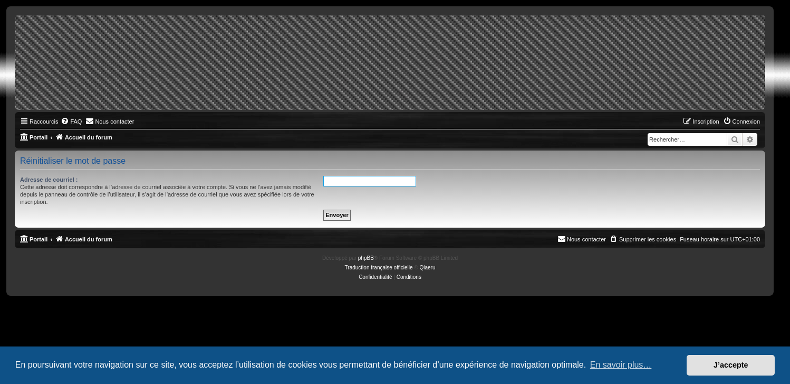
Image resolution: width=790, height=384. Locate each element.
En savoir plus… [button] (621, 364)
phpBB (366, 258)
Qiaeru (427, 267)
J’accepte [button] (731, 365)
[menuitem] (71, 121)
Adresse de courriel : (49, 179)
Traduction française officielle (379, 267)
